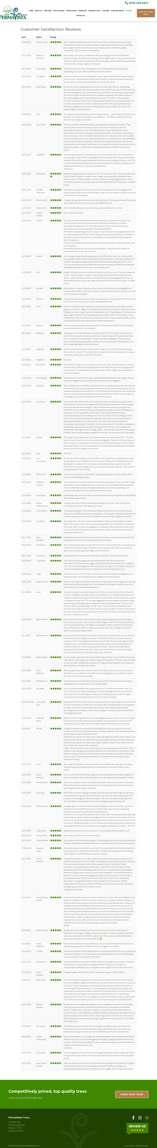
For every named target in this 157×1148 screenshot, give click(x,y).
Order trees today (131, 1094)
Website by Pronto (142, 1145)
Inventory (82, 11)
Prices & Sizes (71, 11)
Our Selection (94, 11)
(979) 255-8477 (136, 3)
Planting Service (117, 11)
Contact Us (80, 15)
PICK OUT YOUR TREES (146, 13)
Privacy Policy (129, 1145)
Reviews (129, 11)
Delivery (106, 11)
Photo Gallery (58, 11)
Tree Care (47, 11)
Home (31, 11)
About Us (38, 11)
